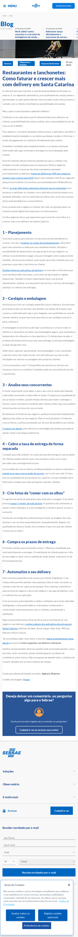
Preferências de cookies (36, 925)
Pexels (26, 679)
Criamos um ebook (12, 428)
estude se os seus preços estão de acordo (23, 473)
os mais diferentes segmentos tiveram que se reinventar (38, 188)
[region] (36, 907)
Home (4, 16)
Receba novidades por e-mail (39, 872)
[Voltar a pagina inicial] (39, 6)
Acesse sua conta (63, 5)
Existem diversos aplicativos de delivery (22, 270)
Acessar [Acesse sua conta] (12, 810)
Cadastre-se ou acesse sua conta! (39, 729)
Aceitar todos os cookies (20, 915)
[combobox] (39, 853)
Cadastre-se (61, 810)
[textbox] (40, 852)
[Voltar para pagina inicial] (39, 753)
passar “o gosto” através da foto (26, 503)
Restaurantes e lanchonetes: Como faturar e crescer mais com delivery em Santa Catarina (38, 78)
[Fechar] (69, 885)
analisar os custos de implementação (40, 242)
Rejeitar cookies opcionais (53, 915)
